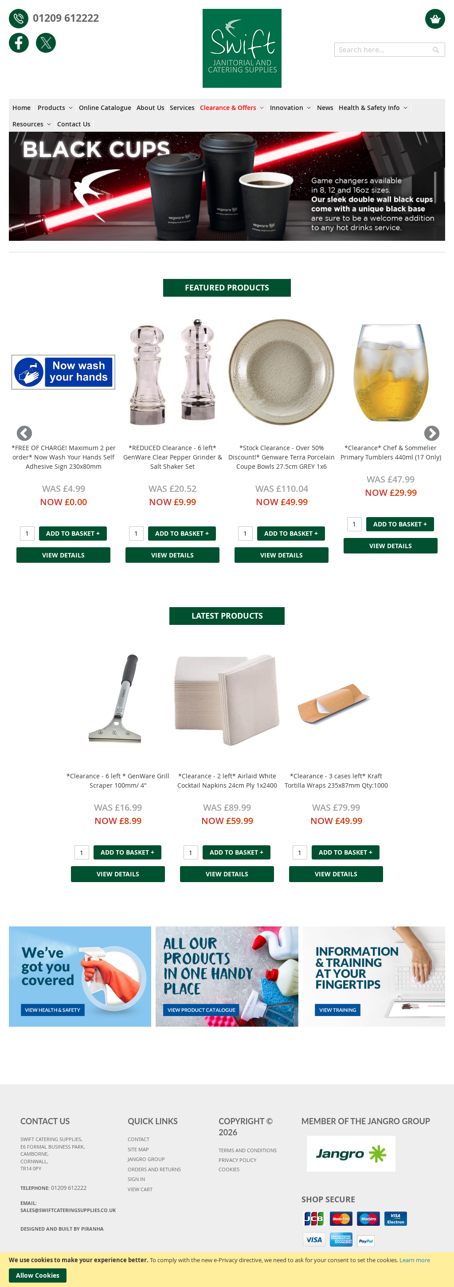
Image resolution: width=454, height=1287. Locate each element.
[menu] (227, 115)
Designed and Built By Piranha (62, 1228)
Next (429, 434)
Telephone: (53, 1188)
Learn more (414, 1260)
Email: (68, 1207)
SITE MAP (138, 1149)
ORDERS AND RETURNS (154, 1169)
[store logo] (242, 44)
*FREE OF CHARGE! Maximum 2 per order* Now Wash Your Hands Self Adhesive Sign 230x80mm (64, 457)
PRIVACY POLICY (237, 1160)
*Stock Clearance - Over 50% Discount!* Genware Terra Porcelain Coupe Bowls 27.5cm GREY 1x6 (281, 457)
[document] (227, 1270)
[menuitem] (23, 108)
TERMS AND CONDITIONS (248, 1150)
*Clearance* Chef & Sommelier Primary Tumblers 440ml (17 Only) (390, 452)
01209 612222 (66, 18)
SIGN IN (136, 1179)
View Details (63, 555)
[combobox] (389, 50)
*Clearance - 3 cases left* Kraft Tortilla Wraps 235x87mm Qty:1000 (336, 780)
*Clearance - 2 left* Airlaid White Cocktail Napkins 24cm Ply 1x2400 (227, 780)
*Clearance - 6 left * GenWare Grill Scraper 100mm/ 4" (118, 780)
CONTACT (138, 1139)
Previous (24, 434)
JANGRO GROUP (146, 1159)
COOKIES (229, 1169)
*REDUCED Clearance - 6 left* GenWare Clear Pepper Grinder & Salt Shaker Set (172, 457)
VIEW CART (140, 1189)
